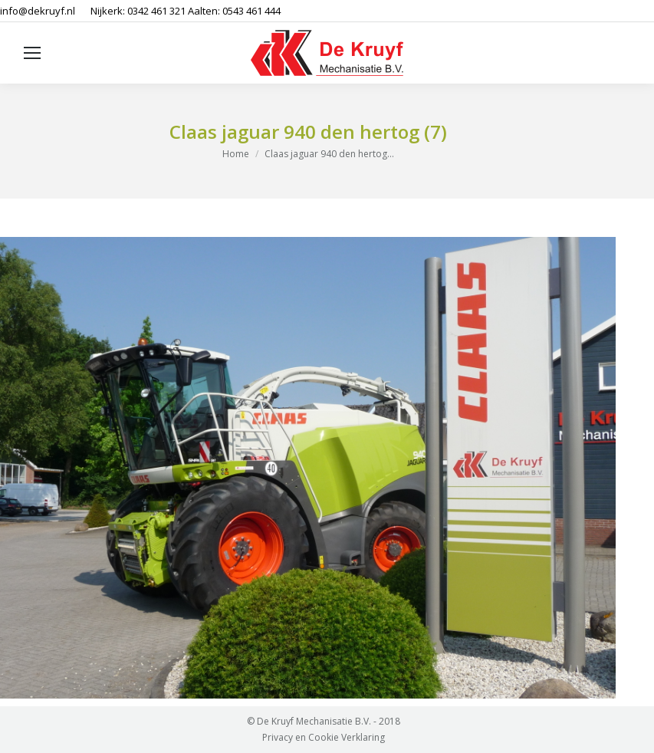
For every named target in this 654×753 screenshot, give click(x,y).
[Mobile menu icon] (32, 53)
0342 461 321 (156, 11)
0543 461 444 (251, 11)
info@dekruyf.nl (37, 11)
